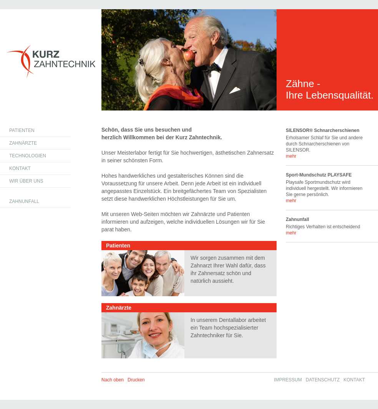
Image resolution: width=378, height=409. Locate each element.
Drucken (136, 380)
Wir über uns (26, 181)
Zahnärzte (23, 143)
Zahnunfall (24, 201)
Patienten (22, 130)
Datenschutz (323, 380)
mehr (291, 156)
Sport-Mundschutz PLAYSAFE (319, 175)
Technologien (27, 155)
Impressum (288, 380)
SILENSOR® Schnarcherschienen (323, 130)
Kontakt (20, 168)
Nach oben (112, 380)
